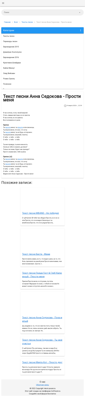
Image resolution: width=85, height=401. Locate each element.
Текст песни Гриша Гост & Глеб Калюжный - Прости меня (42, 275)
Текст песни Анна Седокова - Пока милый (42, 319)
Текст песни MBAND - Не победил (40, 213)
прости (8, 127)
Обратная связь (42, 385)
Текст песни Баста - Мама (36, 254)
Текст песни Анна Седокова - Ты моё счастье (42, 342)
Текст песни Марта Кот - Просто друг (42, 362)
